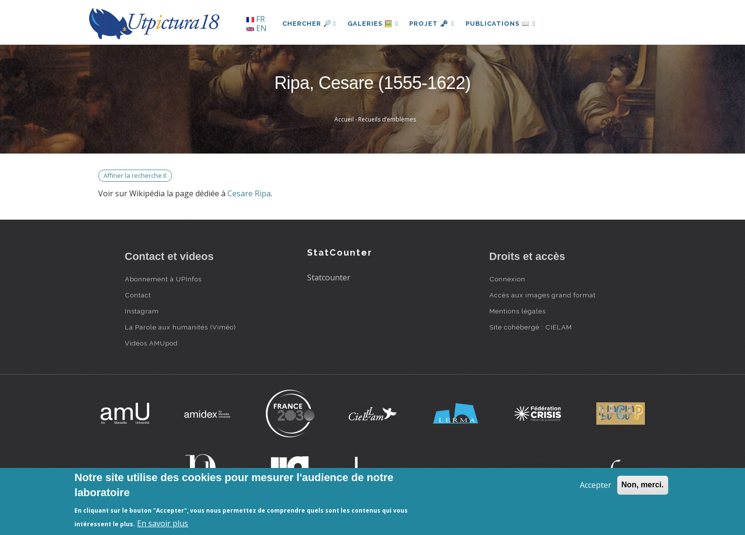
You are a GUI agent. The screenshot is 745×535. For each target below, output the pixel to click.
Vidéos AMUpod (151, 343)
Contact (138, 295)
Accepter (595, 485)
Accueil (344, 119)
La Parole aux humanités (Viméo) (180, 327)
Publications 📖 (502, 23)
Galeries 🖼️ (372, 23)
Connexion (507, 279)
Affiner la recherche (135, 175)
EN (256, 28)
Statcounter (328, 277)
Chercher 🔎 (309, 23)
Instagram (142, 311)
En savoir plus (162, 523)
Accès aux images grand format (542, 295)
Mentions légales (517, 311)
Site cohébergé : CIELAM (530, 327)
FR (255, 19)
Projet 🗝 (432, 23)
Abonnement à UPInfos (163, 279)
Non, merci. (643, 485)
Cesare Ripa (249, 193)
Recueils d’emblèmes (387, 119)
